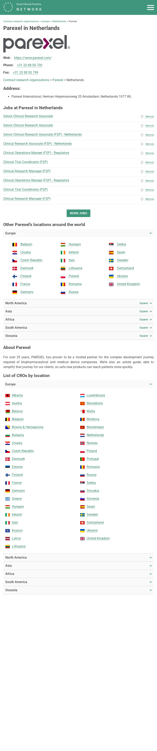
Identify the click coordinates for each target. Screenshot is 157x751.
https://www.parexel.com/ (33, 58)
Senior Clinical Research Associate (28, 116)
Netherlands (59, 21)
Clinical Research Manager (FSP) (27, 171)
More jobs (78, 213)
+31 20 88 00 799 (25, 72)
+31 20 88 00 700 (29, 65)
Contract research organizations (21, 21)
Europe (45, 21)
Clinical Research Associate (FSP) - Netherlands (37, 144)
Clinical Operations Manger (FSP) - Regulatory (36, 153)
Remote (150, 116)
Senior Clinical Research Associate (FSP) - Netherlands (42, 134)
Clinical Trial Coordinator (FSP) (25, 162)
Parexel (58, 80)
